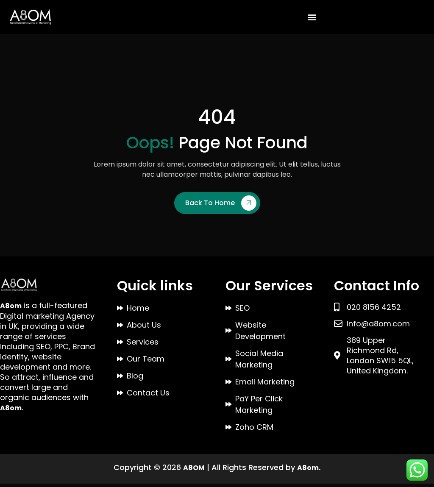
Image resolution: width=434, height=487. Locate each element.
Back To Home (220, 206)
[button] (312, 17)
